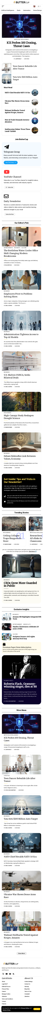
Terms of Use (6, 1010)
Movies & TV (27, 624)
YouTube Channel (12, 177)
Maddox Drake (8, 427)
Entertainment (17, 624)
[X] (3, 973)
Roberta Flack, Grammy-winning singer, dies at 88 (20, 685)
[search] (34, 6)
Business (17, 247)
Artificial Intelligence (21, 39)
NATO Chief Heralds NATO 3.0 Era (17, 93)
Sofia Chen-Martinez (10, 701)
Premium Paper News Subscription (17, 647)
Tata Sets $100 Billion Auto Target (21, 819)
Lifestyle (7, 775)
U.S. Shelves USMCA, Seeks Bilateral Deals (17, 376)
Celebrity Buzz (8, 680)
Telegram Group (12, 152)
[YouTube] (6, 973)
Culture (24, 247)
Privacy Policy (25, 1008)
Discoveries (7, 412)
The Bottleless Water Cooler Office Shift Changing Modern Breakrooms (21, 253)
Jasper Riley (18, 58)
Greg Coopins (8, 305)
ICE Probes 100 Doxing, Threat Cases (21, 44)
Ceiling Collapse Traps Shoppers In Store (12, 538)
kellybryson (8, 265)
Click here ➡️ (32, 551)
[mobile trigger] (3, 6)
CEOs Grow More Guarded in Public (20, 584)
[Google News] (10, 973)
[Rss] (13, 973)
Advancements (8, 247)
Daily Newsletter (12, 201)
